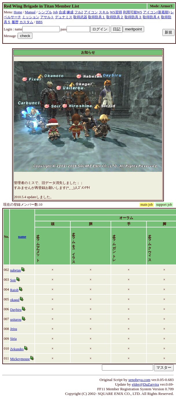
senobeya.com (139, 380)
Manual (30, 12)
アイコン (91, 12)
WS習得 (116, 12)
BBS (39, 22)
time (165, 237)
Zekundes (18, 349)
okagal (16, 300)
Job (55, 12)
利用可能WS (132, 12)
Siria (14, 339)
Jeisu (14, 329)
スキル (104, 12)
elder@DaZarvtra (145, 384)
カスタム (26, 22)
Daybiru (17, 310)
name (26, 237)
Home (18, 12)
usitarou (17, 320)
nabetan (16, 270)
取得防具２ (115, 17)
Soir (14, 280)
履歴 (15, 22)
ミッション (30, 17)
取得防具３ (133, 17)
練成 (70, 12)
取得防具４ (151, 17)
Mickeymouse (21, 359)
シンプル (45, 12)
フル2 (78, 12)
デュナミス (63, 17)
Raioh (15, 290)
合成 (62, 12)
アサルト (47, 17)
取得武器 (80, 17)
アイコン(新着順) (156, 12)
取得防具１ (96, 17)
